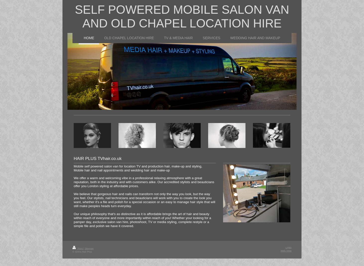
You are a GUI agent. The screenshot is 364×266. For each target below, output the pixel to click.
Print (77, 248)
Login (289, 247)
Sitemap (89, 248)
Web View (286, 250)
